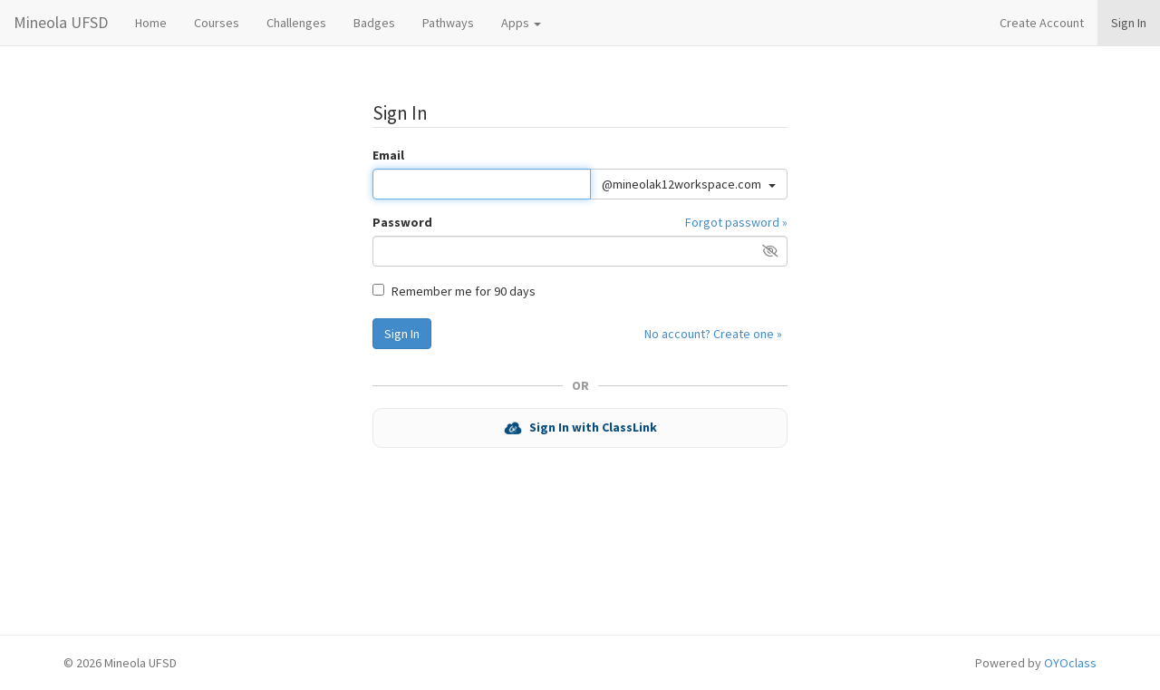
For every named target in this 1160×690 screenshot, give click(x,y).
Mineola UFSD (61, 22)
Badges (374, 23)
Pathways (448, 23)
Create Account (1042, 23)
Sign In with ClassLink (580, 428)
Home (151, 23)
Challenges (296, 23)
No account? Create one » (713, 334)
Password (402, 222)
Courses (216, 23)
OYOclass (1070, 663)
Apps (521, 23)
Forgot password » (736, 222)
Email (388, 155)
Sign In (1128, 23)
